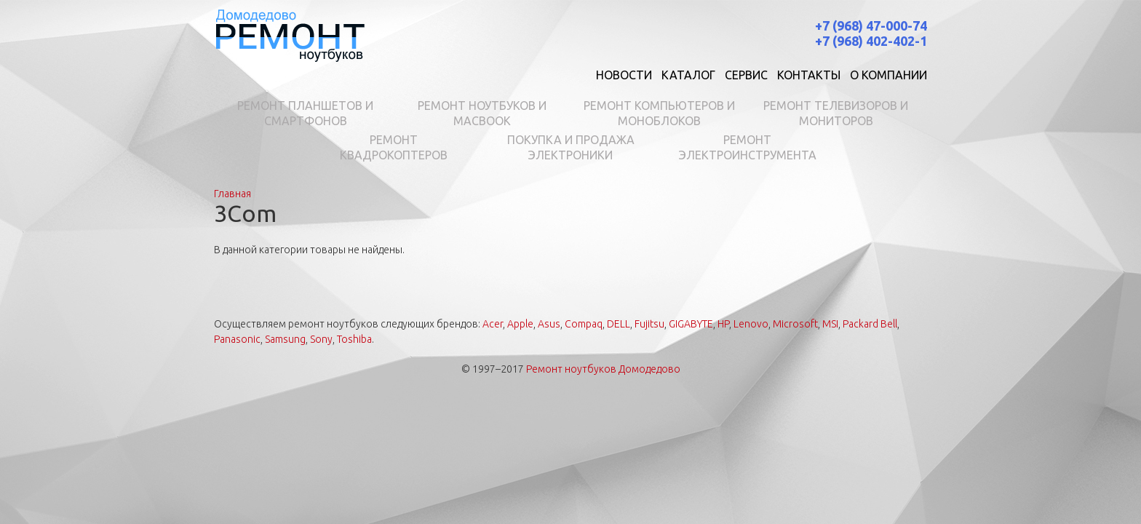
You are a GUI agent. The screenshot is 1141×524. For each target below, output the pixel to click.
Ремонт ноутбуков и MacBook (482, 113)
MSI (830, 324)
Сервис (746, 75)
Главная (232, 193)
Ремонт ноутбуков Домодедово (603, 369)
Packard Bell (870, 324)
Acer (492, 324)
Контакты (808, 75)
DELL (618, 324)
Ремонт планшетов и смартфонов (305, 113)
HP (723, 324)
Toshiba (354, 339)
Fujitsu (649, 324)
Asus (549, 324)
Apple (520, 324)
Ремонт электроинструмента (747, 147)
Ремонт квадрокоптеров (394, 147)
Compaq (584, 324)
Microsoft (795, 324)
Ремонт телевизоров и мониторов (835, 113)
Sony (321, 339)
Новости (624, 75)
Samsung (285, 339)
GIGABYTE (691, 324)
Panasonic (237, 339)
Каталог (688, 75)
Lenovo (751, 324)
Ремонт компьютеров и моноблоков (659, 113)
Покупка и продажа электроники (571, 147)
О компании (888, 75)
